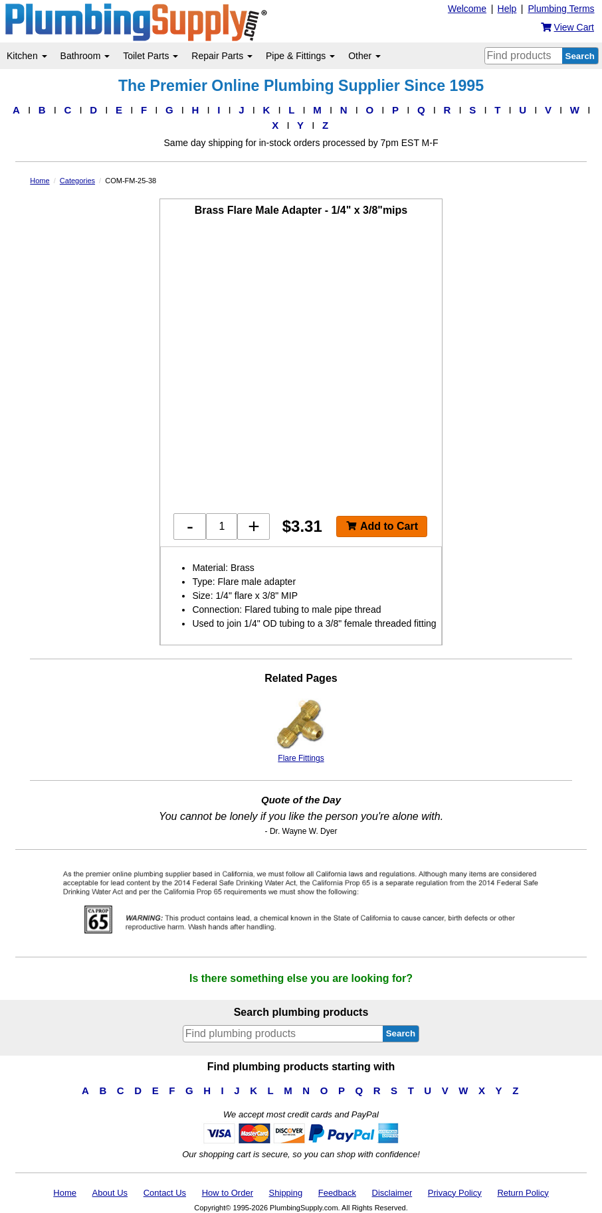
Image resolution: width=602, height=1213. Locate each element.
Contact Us (165, 1193)
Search (580, 56)
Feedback (337, 1193)
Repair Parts (221, 55)
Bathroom (85, 55)
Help (507, 8)
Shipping (286, 1193)
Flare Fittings (301, 730)
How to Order (227, 1193)
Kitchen (27, 55)
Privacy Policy (455, 1193)
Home (64, 1193)
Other (364, 55)
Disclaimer (392, 1193)
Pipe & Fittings (300, 55)
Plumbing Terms (561, 8)
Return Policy (522, 1193)
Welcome (467, 8)
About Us (110, 1193)
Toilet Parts (150, 55)
